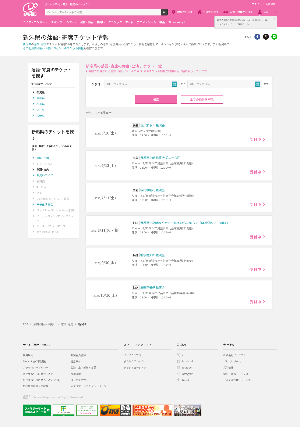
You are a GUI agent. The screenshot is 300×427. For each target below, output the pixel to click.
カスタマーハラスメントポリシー (90, 386)
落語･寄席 (40, 44)
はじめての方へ (79, 380)
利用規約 (28, 355)
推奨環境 (76, 374)
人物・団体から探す (241, 12)
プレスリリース (232, 361)
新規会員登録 (78, 355)
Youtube (186, 367)
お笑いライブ (44, 175)
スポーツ (56, 22)
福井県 (40, 110)
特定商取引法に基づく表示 (38, 374)
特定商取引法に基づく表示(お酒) (41, 380)
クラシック (115, 22)
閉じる (274, 19)
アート (129, 22)
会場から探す (210, 12)
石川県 (40, 104)
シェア (257, 37)
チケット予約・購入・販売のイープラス (67, 4)
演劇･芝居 (42, 158)
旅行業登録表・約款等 (35, 386)
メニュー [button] (268, 12)
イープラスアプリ (134, 355)
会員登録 (270, 4)
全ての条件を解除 (202, 99)
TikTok (185, 380)
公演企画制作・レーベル (237, 380)
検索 (167, 13)
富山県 (40, 98)
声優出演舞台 (44, 204)
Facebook (187, 361)
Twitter (266, 37)
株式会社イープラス (234, 355)
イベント (71, 22)
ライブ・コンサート (35, 22)
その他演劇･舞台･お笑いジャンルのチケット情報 (53, 48)
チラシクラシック (134, 361)
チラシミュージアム (135, 367)
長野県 (40, 116)
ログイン (257, 4)
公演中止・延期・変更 (83, 367)
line (274, 37)
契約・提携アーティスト (237, 374)
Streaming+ (176, 22)
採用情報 (228, 367)
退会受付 (76, 361)
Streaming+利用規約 (34, 361)
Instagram (187, 374)
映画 (162, 22)
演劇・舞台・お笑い (92, 22)
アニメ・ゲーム (146, 22)
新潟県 (27, 44)
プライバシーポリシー (35, 367)
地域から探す (185, 12)
